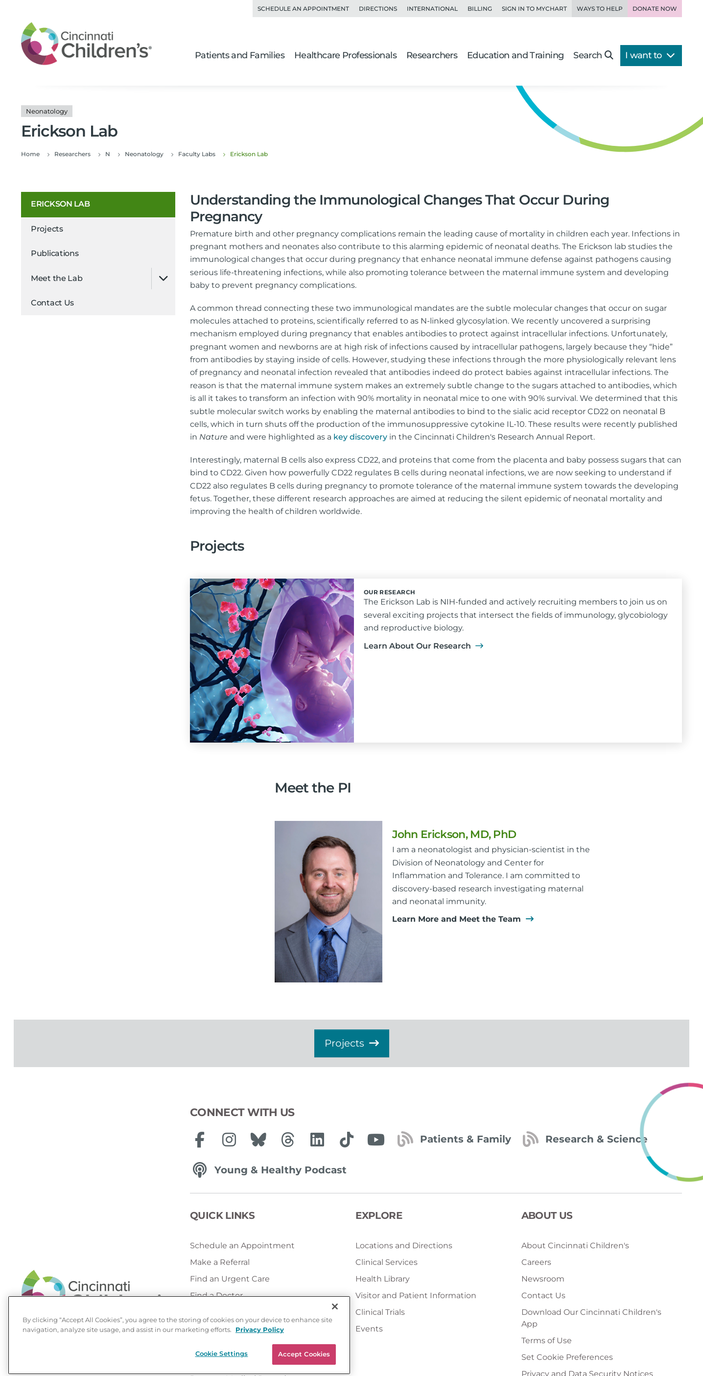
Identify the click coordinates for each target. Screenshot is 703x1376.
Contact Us (52, 302)
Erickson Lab (60, 204)
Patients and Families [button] (239, 55)
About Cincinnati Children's (575, 1245)
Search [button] (593, 55)
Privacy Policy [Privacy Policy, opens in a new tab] (259, 1359)
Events (369, 1328)
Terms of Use (546, 1340)
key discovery (360, 437)
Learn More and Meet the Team (463, 919)
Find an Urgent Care (230, 1278)
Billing (480, 8)
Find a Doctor (216, 1295)
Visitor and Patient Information (415, 1295)
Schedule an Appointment (303, 8)
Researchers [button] (431, 55)
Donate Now (655, 8)
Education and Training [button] (515, 55)
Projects (47, 228)
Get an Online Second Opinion (249, 1312)
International (432, 8)
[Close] (335, 1336)
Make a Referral (220, 1262)
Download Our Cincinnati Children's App (591, 1318)
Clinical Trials (380, 1312)
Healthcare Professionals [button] (345, 55)
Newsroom (542, 1278)
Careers (536, 1262)
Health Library (382, 1278)
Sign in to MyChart (534, 8)
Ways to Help (600, 8)
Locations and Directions (403, 1245)
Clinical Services (386, 1262)
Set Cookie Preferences (567, 1357)
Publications (54, 253)
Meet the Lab (56, 278)
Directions (378, 8)
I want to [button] (650, 55)
